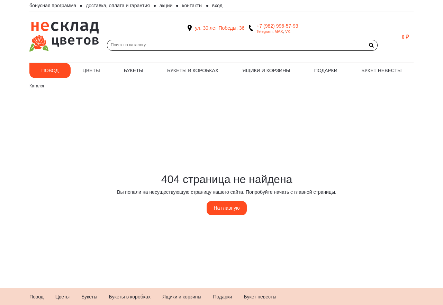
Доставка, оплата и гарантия (118, 5)
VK (287, 31)
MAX (278, 31)
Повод (50, 70)
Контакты (192, 5)
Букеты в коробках (192, 70)
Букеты (133, 70)
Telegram (264, 31)
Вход (217, 5)
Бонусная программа (52, 5)
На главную (226, 208)
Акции (166, 5)
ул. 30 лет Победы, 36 (220, 28)
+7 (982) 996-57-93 (277, 26)
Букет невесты (381, 70)
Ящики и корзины (266, 70)
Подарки (325, 70)
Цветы (91, 70)
